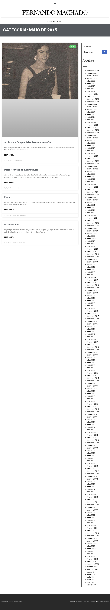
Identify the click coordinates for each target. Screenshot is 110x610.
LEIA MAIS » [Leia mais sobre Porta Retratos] (9, 237)
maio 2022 (91, 179)
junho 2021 (91, 208)
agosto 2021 (91, 202)
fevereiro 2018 (92, 311)
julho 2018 (91, 298)
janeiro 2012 (91, 500)
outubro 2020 (92, 228)
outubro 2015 (92, 383)
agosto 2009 (91, 572)
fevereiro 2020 (92, 249)
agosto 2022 (91, 171)
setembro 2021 (92, 200)
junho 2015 (91, 394)
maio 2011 (91, 520)
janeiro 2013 (91, 469)
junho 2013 (91, 456)
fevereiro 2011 (92, 528)
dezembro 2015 (93, 378)
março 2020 (91, 246)
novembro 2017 (93, 319)
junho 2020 (91, 239)
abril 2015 (91, 399)
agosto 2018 (91, 295)
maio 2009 (91, 580)
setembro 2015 (92, 386)
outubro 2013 (92, 445)
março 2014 (91, 432)
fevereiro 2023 (92, 156)
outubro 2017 (92, 321)
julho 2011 (91, 515)
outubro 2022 (92, 166)
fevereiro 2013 (92, 466)
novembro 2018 (93, 288)
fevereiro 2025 (92, 94)
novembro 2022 (93, 164)
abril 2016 (91, 368)
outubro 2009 (92, 567)
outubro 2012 (92, 476)
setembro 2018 (92, 293)
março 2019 (91, 277)
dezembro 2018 (93, 285)
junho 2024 (91, 115)
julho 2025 (91, 81)
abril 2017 (91, 337)
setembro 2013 (92, 448)
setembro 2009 (92, 569)
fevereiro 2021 (92, 218)
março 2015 (91, 401)
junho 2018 (91, 301)
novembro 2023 (93, 133)
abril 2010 (91, 554)
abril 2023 (91, 151)
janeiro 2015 (91, 407)
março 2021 (91, 215)
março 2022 (91, 184)
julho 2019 (91, 267)
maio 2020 (91, 241)
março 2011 (91, 525)
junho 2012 (91, 487)
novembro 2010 (93, 536)
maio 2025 (91, 86)
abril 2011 (91, 523)
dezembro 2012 (93, 471)
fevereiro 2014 (92, 435)
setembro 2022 (92, 169)
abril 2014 (91, 430)
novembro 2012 (93, 474)
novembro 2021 (93, 195)
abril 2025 (91, 89)
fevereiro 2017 (92, 342)
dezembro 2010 (93, 533)
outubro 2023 (92, 135)
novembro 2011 (93, 505)
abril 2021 (91, 213)
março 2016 (91, 370)
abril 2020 (91, 244)
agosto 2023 (91, 140)
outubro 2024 (92, 104)
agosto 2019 (91, 264)
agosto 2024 (91, 109)
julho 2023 (91, 143)
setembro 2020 (92, 231)
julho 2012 (91, 484)
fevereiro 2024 (92, 125)
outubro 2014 (92, 414)
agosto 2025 (91, 78)
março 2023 (91, 153)
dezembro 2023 (93, 130)
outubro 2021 (92, 197)
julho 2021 (91, 205)
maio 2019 (91, 272)
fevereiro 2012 (92, 497)
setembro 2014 (92, 417)
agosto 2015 (91, 388)
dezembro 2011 (93, 502)
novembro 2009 (93, 564)
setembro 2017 (92, 324)
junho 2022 (91, 177)
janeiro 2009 (91, 585)
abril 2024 (91, 120)
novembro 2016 (93, 350)
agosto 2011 (91, 512)
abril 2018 (91, 306)
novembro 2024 (93, 102)
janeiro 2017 (91, 345)
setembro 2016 (92, 355)
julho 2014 (91, 422)
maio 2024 (91, 117)
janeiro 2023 (91, 159)
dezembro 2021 (93, 192)
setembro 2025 (92, 76)
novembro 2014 (93, 412)
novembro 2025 (93, 71)
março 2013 (91, 463)
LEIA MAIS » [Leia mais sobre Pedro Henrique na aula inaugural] (9, 182)
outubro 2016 (92, 352)
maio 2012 (91, 489)
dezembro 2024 (93, 99)
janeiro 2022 (91, 190)
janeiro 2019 (91, 283)
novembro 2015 (93, 381)
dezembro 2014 (93, 409)
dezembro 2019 (93, 254)
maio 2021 (91, 210)
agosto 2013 (91, 450)
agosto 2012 (91, 481)
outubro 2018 (92, 290)
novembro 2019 (93, 257)
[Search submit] (104, 52)
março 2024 (91, 122)
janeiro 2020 (91, 252)
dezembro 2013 (93, 440)
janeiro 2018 (91, 314)
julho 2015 (91, 391)
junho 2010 (91, 549)
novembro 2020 (93, 226)
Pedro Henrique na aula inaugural (21, 169)
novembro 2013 (93, 443)
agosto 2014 (91, 419)
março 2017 (91, 339)
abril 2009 (91, 582)
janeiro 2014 (91, 438)
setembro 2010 (92, 541)
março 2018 (91, 308)
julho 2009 (91, 575)
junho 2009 (91, 577)
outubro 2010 (92, 538)
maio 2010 (91, 551)
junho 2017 (91, 332)
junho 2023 (91, 146)
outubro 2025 (92, 73)
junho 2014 (91, 425)
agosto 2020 (91, 233)
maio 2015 (91, 396)
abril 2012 (91, 492)
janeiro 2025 (91, 96)
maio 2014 (91, 427)
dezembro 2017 (93, 316)
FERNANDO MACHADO (55, 13)
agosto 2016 (91, 357)
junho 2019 (91, 270)
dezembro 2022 (93, 161)
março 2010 (91, 556)
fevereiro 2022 (92, 187)
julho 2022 (91, 174)
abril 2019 (91, 275)
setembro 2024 (92, 107)
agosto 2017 (91, 326)
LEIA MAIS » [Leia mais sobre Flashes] (9, 210)
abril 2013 (91, 461)
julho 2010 (91, 546)
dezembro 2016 (93, 347)
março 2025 (91, 91)
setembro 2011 (92, 510)
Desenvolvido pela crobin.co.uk (11, 602)
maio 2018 (91, 303)
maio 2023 (91, 148)
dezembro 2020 (93, 223)
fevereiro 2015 (92, 404)
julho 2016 (91, 360)
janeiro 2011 (91, 531)
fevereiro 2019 (92, 280)
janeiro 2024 (91, 128)
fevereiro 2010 (92, 559)
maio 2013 (91, 458)
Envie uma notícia (55, 22)
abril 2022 (91, 182)
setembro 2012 (92, 479)
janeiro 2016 (91, 376)
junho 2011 (91, 518)
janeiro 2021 (91, 221)
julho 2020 (91, 236)
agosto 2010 (91, 543)
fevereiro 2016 (92, 373)
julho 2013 (91, 453)
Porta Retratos (11, 224)
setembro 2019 (92, 262)
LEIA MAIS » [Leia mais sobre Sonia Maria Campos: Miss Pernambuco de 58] (9, 155)
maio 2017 (91, 334)
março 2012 (91, 494)
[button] (55, 3)
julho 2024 (91, 112)
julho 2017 (91, 329)
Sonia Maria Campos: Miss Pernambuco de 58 (27, 142)
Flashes (8, 197)
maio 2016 (91, 365)
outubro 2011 (92, 507)
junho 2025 (91, 84)
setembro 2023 (92, 138)
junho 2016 (91, 363)
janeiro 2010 (91, 562)
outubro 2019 (92, 259)
